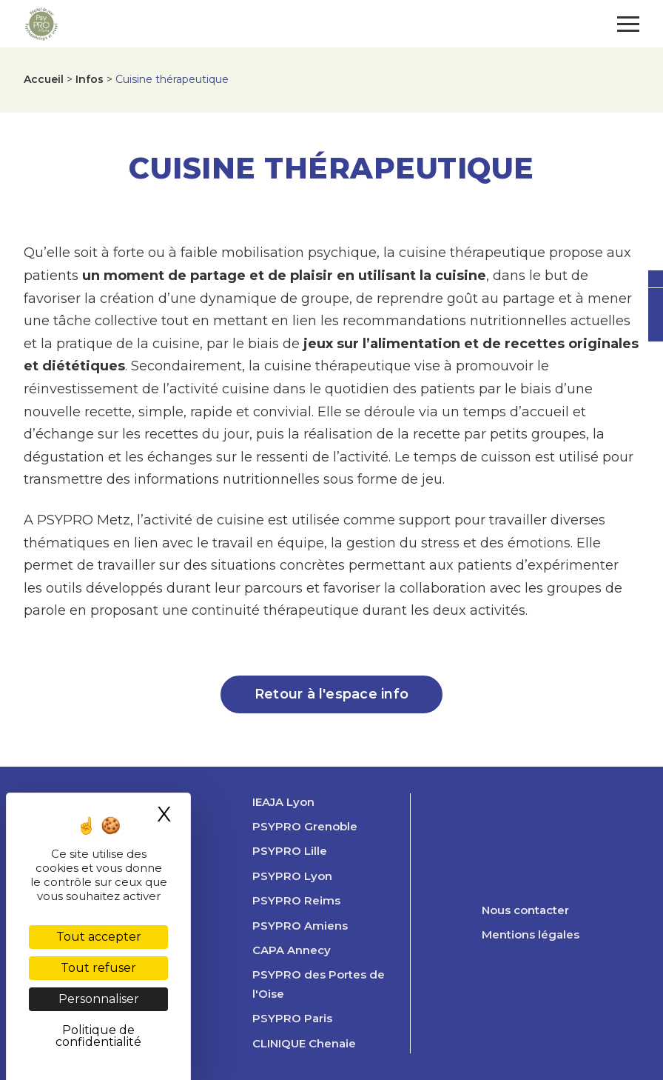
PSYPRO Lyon (292, 876)
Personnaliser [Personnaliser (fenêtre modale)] (98, 999)
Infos (89, 79)
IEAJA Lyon (283, 802)
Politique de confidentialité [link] (98, 1036)
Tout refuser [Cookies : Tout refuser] (98, 968)
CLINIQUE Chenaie (304, 1043)
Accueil (44, 79)
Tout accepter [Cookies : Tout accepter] (98, 937)
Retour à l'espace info (331, 694)
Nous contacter (525, 910)
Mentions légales (530, 934)
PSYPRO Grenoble (304, 826)
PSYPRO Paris (292, 1018)
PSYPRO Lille (289, 851)
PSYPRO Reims (296, 900)
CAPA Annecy (291, 950)
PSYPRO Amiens (300, 926)
